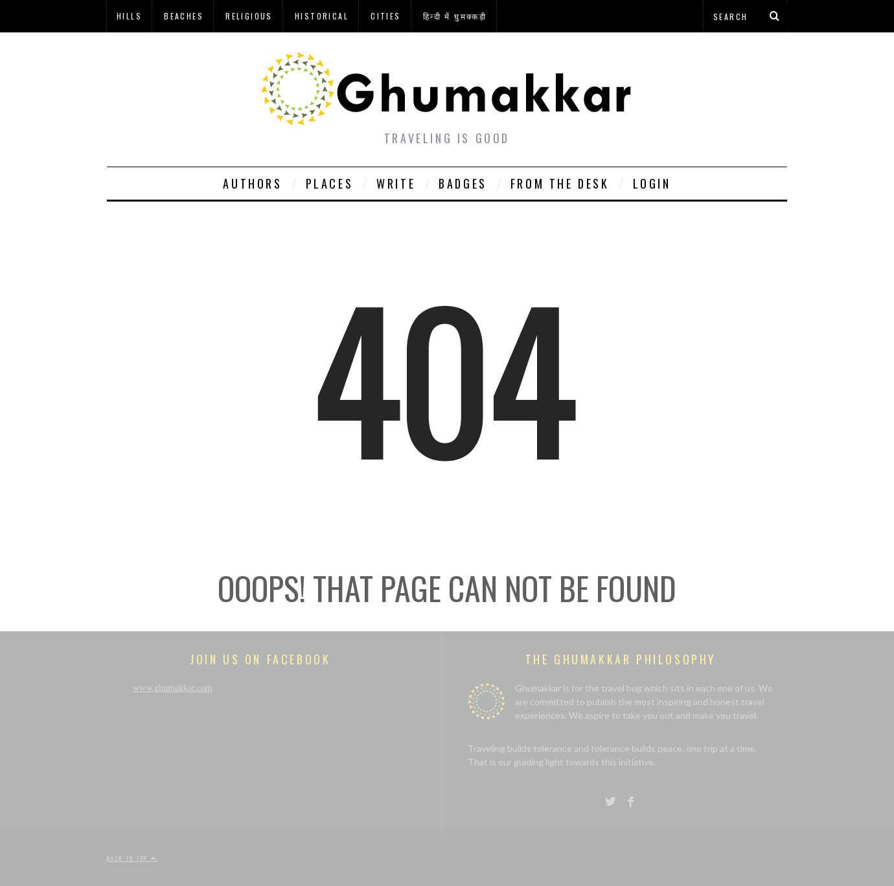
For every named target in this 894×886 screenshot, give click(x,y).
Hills (129, 15)
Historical (322, 15)
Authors (252, 183)
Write (395, 183)
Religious (249, 15)
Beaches (183, 15)
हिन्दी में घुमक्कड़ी (455, 15)
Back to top (132, 858)
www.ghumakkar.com (172, 688)
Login (652, 183)
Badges (463, 183)
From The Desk (560, 183)
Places (330, 183)
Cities (385, 15)
